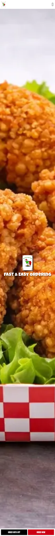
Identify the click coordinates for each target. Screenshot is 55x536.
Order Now (41, 532)
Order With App (14, 532)
